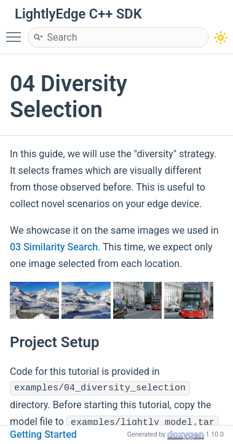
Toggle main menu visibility (16, 31)
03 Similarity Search (54, 247)
